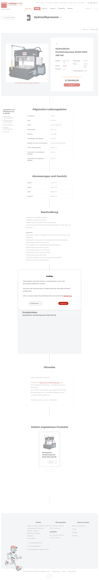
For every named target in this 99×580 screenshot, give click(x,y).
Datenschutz (68, 296)
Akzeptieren (63, 303)
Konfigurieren (35, 303)
